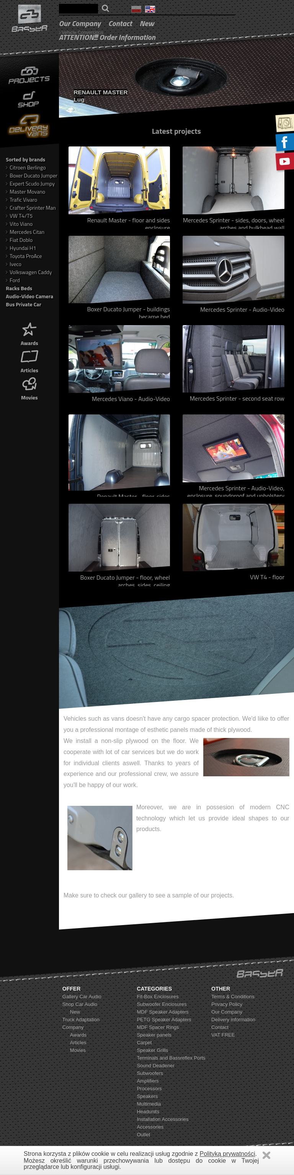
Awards (29, 333)
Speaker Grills (152, 1050)
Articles (29, 360)
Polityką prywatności (227, 1153)
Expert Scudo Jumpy (30, 183)
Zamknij (266, 1155)
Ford (13, 280)
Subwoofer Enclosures (161, 1004)
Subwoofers (150, 1073)
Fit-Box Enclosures (157, 996)
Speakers (147, 1096)
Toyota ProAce (24, 256)
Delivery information (233, 1019)
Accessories (150, 1127)
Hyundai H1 (21, 248)
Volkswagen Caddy (29, 272)
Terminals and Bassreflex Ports (171, 1058)
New (147, 23)
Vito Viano (19, 224)
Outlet (143, 1134)
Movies (29, 387)
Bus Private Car (23, 304)
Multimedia (149, 1104)
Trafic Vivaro (21, 200)
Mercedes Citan (25, 232)
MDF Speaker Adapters (162, 1012)
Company (73, 1027)
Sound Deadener (155, 1065)
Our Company (80, 23)
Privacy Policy (226, 1004)
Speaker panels (154, 1035)
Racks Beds (19, 288)
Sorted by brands (25, 159)
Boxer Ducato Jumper (31, 175)
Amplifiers (147, 1081)
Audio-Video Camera (29, 296)
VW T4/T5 (19, 216)
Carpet (144, 1042)
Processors (149, 1088)
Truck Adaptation (81, 1019)
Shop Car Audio (79, 1004)
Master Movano (25, 191)
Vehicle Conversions (82, 32)
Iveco (13, 264)
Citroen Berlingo (26, 167)
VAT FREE (223, 1035)
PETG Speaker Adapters (164, 1019)
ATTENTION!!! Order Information (107, 37)
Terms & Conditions (233, 996)
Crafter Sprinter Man (31, 208)
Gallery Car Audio (81, 996)
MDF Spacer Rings (158, 1027)
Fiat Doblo (19, 240)
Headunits (148, 1111)
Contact (120, 23)
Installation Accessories (162, 1119)
